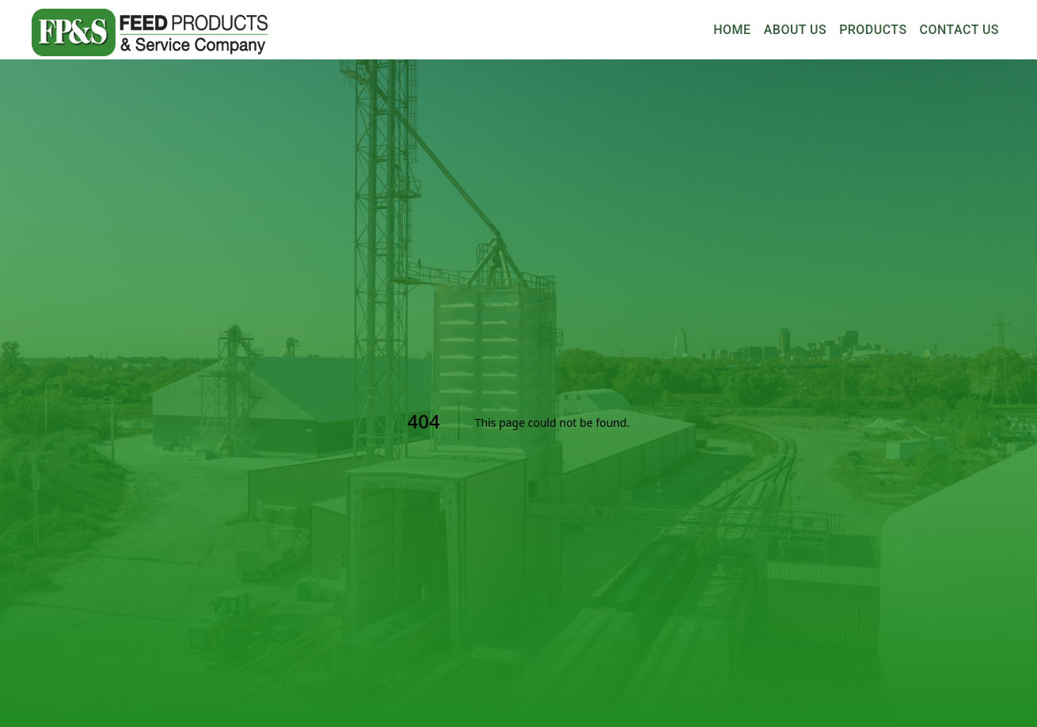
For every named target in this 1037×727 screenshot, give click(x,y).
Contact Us (959, 30)
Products (873, 30)
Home (732, 30)
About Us (795, 30)
